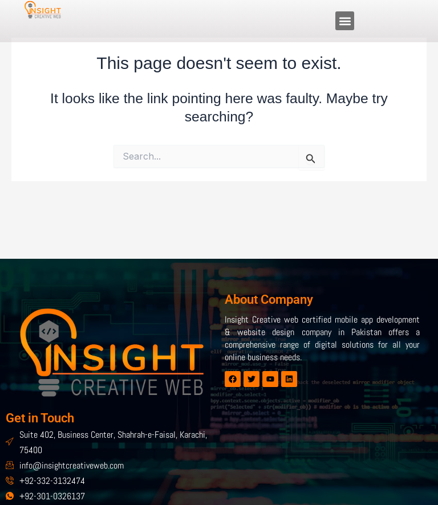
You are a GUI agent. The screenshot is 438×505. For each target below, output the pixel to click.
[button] (344, 20)
